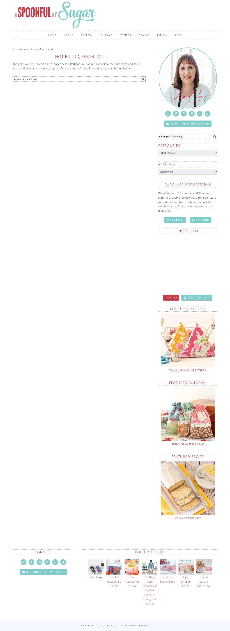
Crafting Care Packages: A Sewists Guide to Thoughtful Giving (149, 590)
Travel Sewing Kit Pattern (187, 370)
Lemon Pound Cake (188, 518)
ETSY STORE (200, 219)
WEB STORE (175, 219)
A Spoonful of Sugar (74, 15)
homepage (121, 63)
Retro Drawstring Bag (188, 444)
